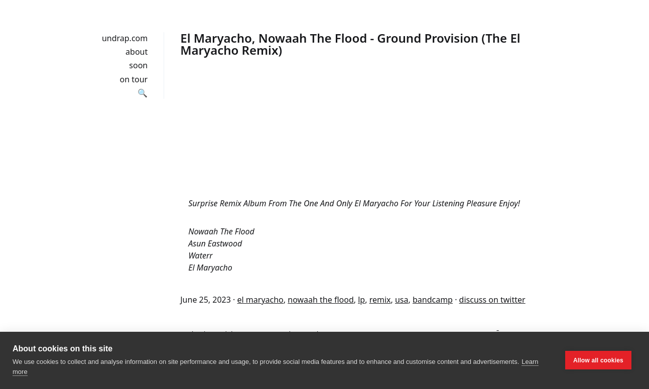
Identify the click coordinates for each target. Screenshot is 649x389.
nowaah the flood (321, 299)
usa (402, 299)
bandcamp (433, 299)
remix (380, 299)
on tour (134, 79)
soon (138, 65)
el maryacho (260, 299)
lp (361, 299)
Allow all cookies (598, 360)
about (136, 51)
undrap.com (125, 38)
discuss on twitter (492, 299)
